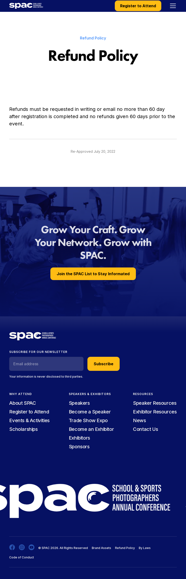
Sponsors (79, 446)
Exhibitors (79, 438)
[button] (172, 6)
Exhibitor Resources (155, 412)
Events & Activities (29, 420)
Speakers (79, 403)
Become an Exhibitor (91, 429)
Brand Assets (101, 548)
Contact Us (145, 429)
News (139, 420)
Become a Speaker (90, 412)
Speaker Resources (154, 403)
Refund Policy (125, 548)
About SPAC (22, 403)
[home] (26, 6)
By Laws (145, 548)
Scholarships (23, 429)
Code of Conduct (21, 557)
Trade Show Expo (88, 420)
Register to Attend (138, 5)
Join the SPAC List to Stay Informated (93, 273)
